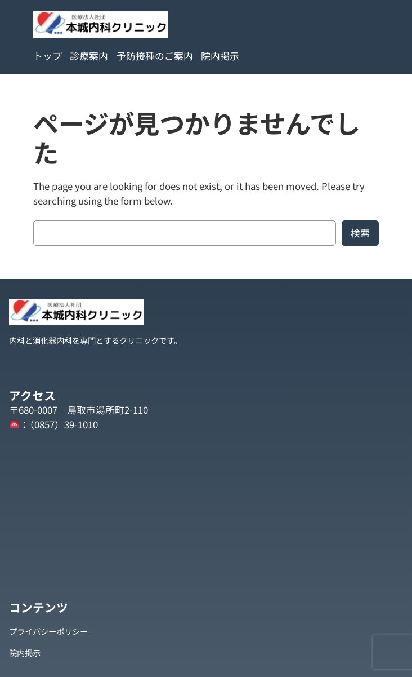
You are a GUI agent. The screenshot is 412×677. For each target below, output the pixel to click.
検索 (360, 233)
